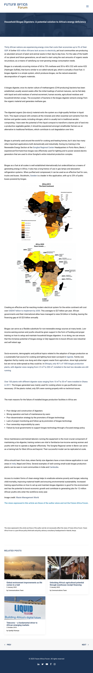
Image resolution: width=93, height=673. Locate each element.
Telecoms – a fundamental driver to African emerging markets (22, 624)
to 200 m (48, 367)
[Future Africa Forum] (15, 6)
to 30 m (63, 382)
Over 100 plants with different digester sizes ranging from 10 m (31, 382)
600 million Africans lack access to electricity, (36, 50)
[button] (24, 567)
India (14, 464)
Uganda (70, 357)
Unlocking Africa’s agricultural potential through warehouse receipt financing (67, 583)
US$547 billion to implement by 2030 (24, 311)
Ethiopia (48, 364)
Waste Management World (27, 497)
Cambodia (54, 467)
